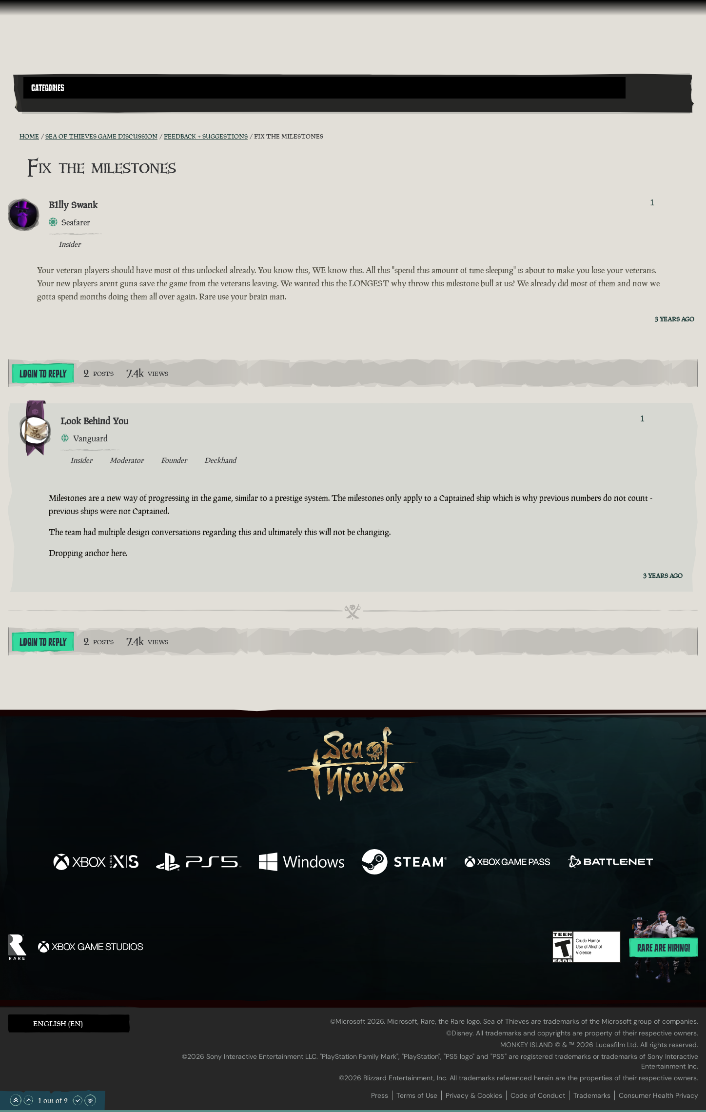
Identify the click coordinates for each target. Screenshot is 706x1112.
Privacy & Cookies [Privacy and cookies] (474, 1095)
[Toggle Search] (50, 104)
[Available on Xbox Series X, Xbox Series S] (95, 863)
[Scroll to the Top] (15, 1100)
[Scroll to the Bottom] (90, 1100)
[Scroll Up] (28, 1100)
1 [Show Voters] (652, 203)
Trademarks (591, 1095)
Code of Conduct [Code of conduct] (537, 1095)
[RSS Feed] (14, 136)
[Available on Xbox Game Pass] (507, 863)
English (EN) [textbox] (58, 1023)
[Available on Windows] (301, 863)
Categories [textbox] (47, 88)
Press (379, 1095)
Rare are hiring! (663, 948)
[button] (324, 88)
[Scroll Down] (77, 1100)
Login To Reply (43, 374)
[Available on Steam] (404, 863)
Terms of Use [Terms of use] (416, 1095)
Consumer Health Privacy (658, 1095)
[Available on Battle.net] (610, 863)
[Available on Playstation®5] (198, 863)
